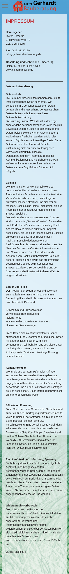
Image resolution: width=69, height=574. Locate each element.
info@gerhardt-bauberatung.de (23, 54)
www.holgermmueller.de (19, 69)
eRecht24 (20, 551)
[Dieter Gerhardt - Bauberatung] (34, 6)
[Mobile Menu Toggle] (5, 6)
